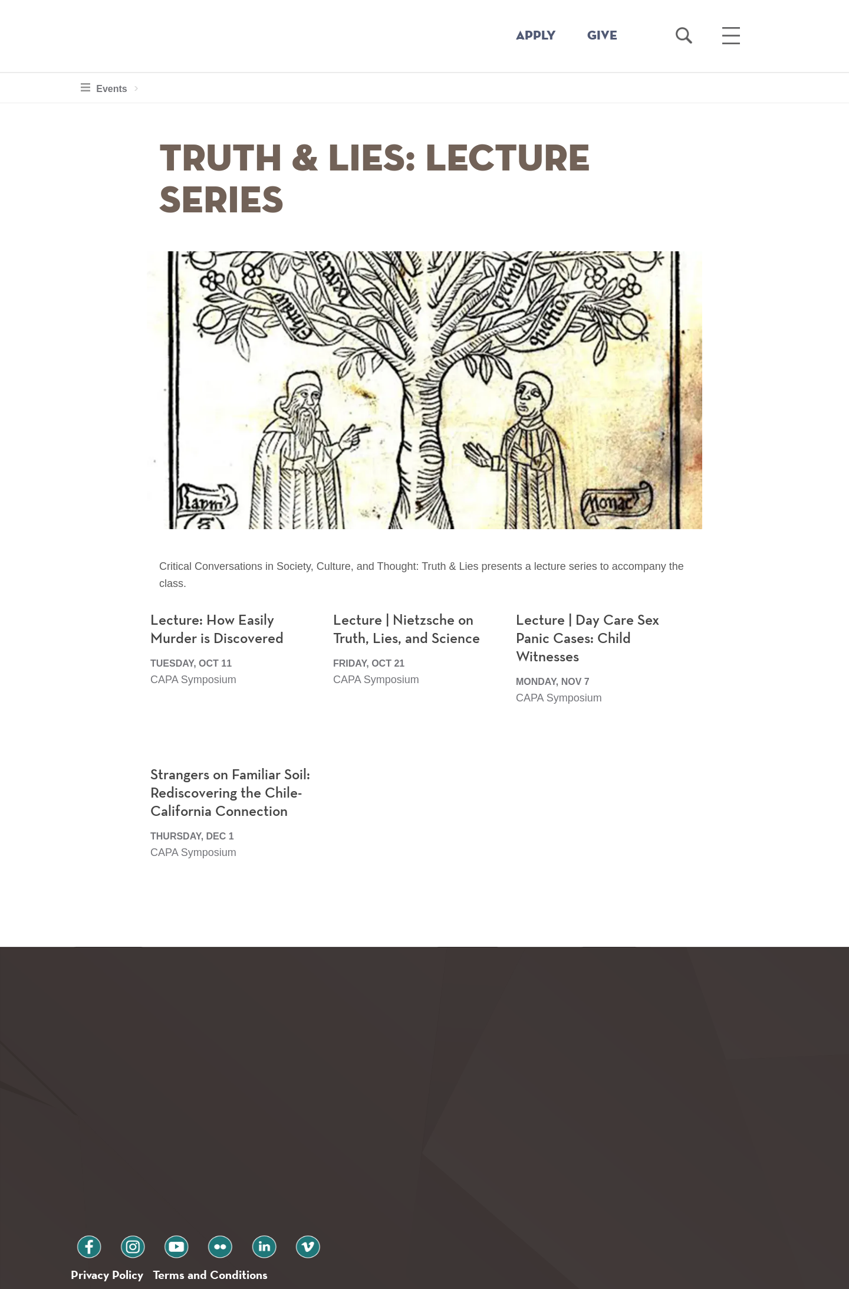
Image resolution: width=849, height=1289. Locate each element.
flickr (185, 1195)
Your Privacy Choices (462, 1273)
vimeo (252, 1195)
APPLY (536, 35)
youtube (151, 1195)
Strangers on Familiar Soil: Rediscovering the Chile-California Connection (234, 824)
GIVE (602, 35)
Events (109, 87)
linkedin (218, 1195)
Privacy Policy (112, 1226)
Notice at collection (351, 1273)
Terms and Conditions (229, 1226)
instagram (117, 1195)
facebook (84, 1195)
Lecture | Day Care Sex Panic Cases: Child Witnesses (591, 670)
